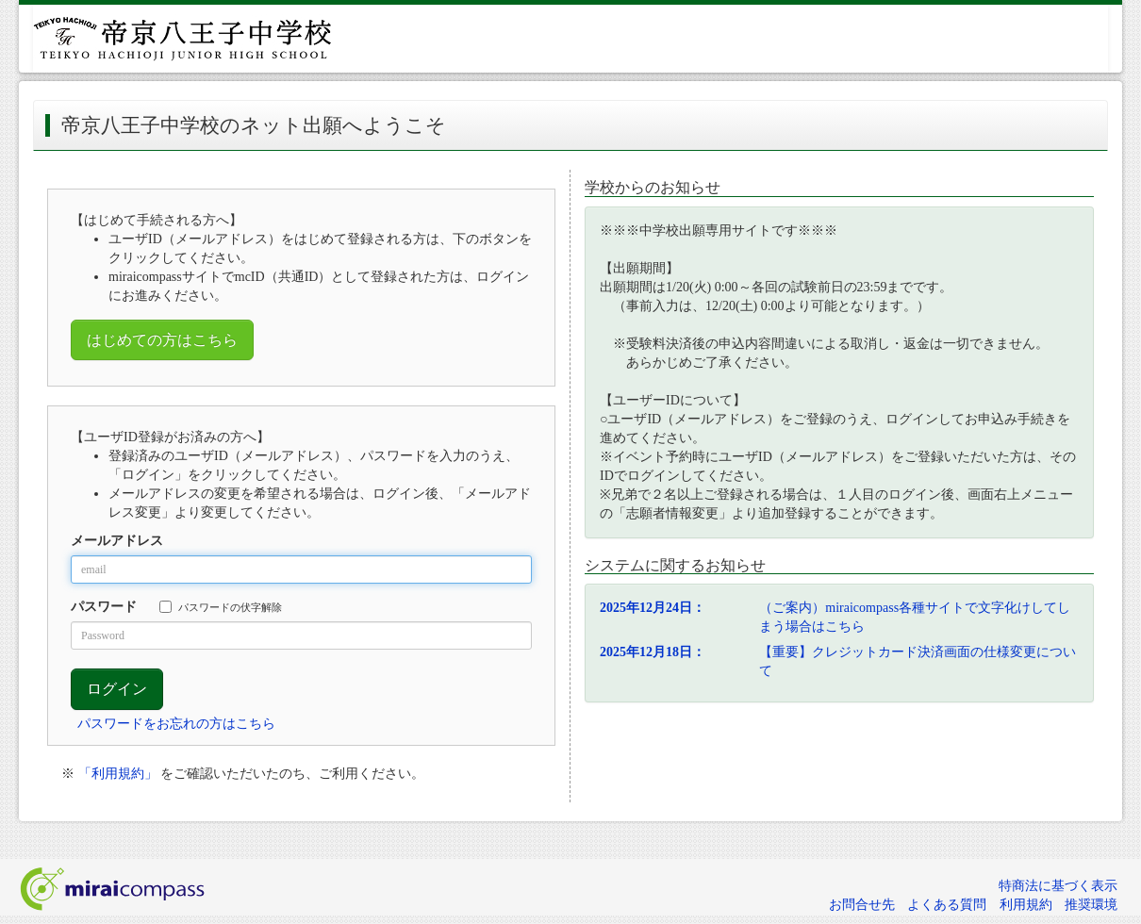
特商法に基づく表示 (1058, 886)
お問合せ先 (862, 905)
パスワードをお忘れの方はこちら (176, 724)
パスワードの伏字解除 (220, 607)
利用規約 (1026, 905)
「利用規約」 (117, 774)
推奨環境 (1091, 905)
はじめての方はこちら (162, 340)
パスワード (104, 607)
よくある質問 (946, 905)
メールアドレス (117, 541)
